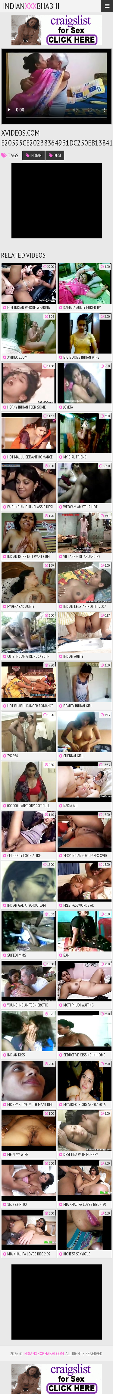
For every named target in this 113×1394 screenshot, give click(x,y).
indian (34, 155)
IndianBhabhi (31, 5)
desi (55, 155)
